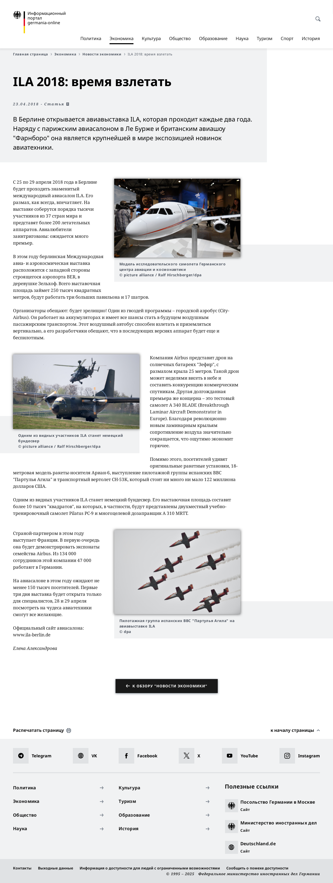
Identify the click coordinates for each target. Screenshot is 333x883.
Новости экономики (103, 54)
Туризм (264, 38)
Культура (151, 38)
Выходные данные (55, 868)
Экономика (121, 38)
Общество (180, 38)
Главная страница (32, 54)
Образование (213, 38)
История (311, 38)
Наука (242, 38)
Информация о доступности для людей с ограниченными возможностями (150, 868)
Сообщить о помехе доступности (257, 868)
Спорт (287, 38)
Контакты (22, 868)
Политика (90, 38)
